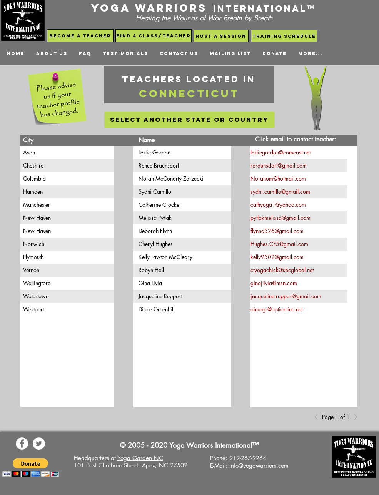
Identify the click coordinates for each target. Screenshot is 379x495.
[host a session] (221, 36)
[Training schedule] (284, 36)
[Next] (353, 417)
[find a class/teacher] (153, 35)
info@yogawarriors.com (259, 465)
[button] (30, 467)
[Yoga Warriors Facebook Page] (22, 443)
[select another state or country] (189, 120)
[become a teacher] (80, 35)
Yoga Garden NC (140, 458)
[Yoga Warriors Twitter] (39, 443)
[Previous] (318, 417)
